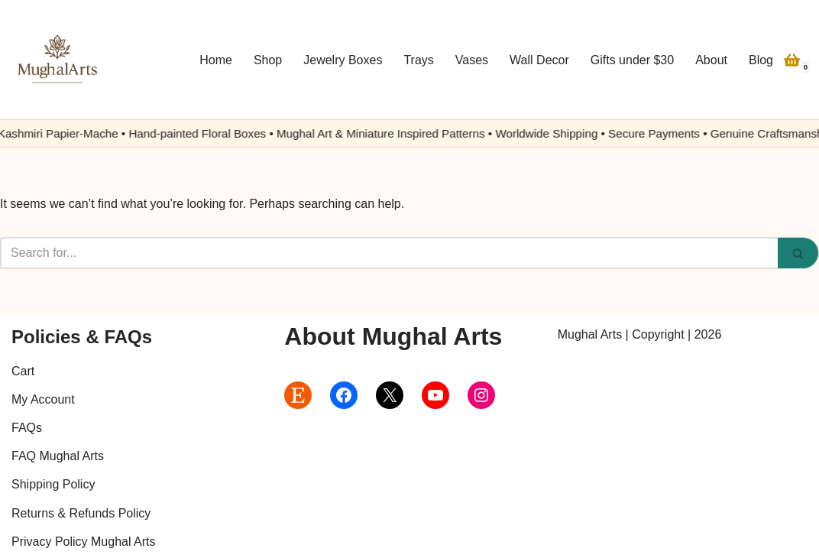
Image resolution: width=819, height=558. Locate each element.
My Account (43, 399)
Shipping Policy (53, 484)
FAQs (26, 427)
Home (215, 60)
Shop (268, 60)
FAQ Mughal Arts (57, 455)
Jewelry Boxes (342, 60)
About (711, 60)
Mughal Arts (590, 334)
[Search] (389, 253)
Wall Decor (539, 60)
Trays (418, 60)
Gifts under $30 (632, 60)
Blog (761, 60)
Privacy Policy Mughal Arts (83, 541)
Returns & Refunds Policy (81, 513)
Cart (22, 371)
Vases (471, 60)
